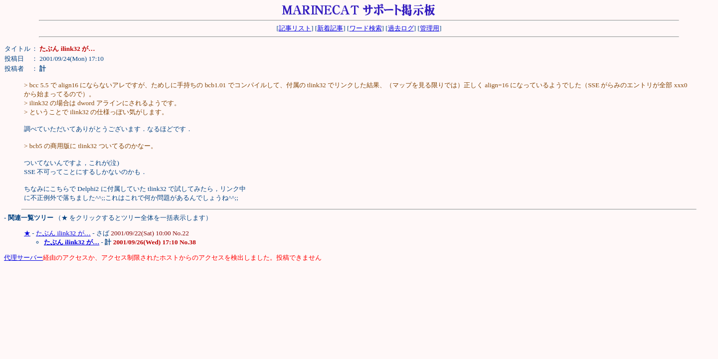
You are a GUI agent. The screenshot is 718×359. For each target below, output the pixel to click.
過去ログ (401, 28)
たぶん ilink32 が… (63, 233)
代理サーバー (23, 257)
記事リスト (295, 28)
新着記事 (330, 28)
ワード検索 (366, 28)
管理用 (429, 28)
